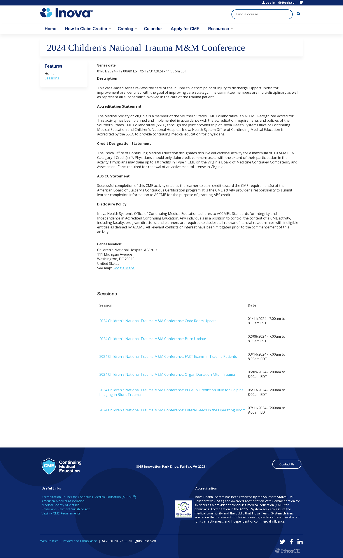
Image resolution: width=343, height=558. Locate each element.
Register (289, 2)
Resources (218, 28)
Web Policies (49, 541)
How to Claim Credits (86, 28)
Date (252, 305)
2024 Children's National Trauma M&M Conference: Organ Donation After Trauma (167, 374)
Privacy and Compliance (80, 541)
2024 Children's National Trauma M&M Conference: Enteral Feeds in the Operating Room (172, 410)
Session (105, 305)
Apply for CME (185, 28)
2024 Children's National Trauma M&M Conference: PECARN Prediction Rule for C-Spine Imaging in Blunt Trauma (171, 392)
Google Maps (124, 268)
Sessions (52, 78)
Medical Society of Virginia (60, 505)
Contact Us (286, 464)
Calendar (153, 28)
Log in (270, 2)
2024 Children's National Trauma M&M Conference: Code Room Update (158, 320)
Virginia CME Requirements (61, 513)
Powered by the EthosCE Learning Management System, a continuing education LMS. (287, 550)
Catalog (125, 28)
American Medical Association (63, 501)
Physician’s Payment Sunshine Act (66, 509)
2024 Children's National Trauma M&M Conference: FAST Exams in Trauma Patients (168, 356)
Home (50, 28)
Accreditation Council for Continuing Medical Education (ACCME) (89, 497)
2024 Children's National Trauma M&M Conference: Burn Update (152, 338)
